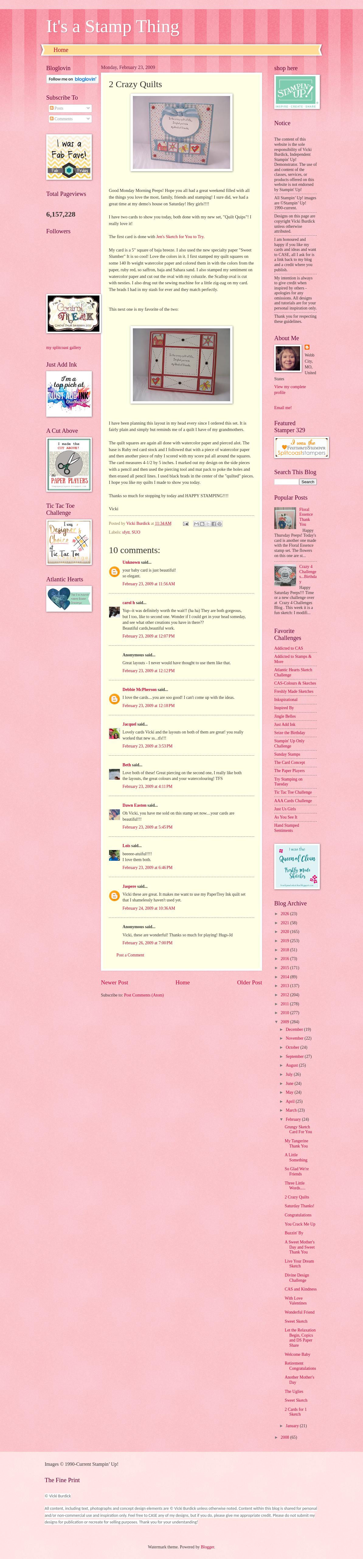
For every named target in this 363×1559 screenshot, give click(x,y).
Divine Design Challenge (297, 1278)
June (290, 1083)
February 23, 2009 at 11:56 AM (149, 584)
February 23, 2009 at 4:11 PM (147, 786)
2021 (285, 923)
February (294, 1119)
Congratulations (298, 1215)
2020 (285, 931)
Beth (127, 765)
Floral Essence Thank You (306, 517)
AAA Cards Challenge (293, 800)
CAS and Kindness (300, 1289)
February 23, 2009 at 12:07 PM (149, 636)
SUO (136, 532)
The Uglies (294, 1391)
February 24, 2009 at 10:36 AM (149, 908)
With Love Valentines (295, 1301)
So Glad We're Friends (297, 1171)
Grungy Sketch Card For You (298, 1129)
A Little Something (296, 1157)
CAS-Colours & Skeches (295, 683)
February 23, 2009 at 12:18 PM (149, 705)
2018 (285, 950)
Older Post (249, 982)
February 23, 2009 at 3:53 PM (148, 746)
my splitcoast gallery (63, 347)
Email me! (283, 407)
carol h (129, 602)
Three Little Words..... (295, 1186)
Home (61, 49)
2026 (285, 913)
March (292, 1110)
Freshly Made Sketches (293, 691)
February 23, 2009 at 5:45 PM (148, 827)
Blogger (207, 1547)
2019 (285, 940)
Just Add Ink (285, 724)
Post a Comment (130, 955)
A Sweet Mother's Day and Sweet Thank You (300, 1247)
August (292, 1065)
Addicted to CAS (288, 648)
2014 (285, 977)
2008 (285, 1437)
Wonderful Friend (299, 1312)
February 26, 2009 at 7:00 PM (148, 943)
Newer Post (114, 982)
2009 (285, 1022)
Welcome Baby (297, 1354)
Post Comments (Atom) (144, 995)
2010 (285, 1012)
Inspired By (284, 708)
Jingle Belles (285, 716)
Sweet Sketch (296, 1321)
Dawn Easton (135, 805)
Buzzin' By (294, 1233)
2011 (285, 1004)
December (295, 1029)
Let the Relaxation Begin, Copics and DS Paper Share (300, 1338)
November (295, 1038)
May (290, 1092)
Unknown (131, 562)
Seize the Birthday (289, 732)
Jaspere (129, 886)
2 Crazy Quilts (297, 1197)
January (293, 1426)
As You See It (285, 817)
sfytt (126, 532)
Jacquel (129, 724)
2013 (285, 985)
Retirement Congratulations (300, 1366)
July (290, 1074)
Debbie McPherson (140, 689)
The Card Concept (289, 762)
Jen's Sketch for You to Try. (180, 236)
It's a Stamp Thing (112, 26)
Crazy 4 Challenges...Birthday (308, 574)
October (293, 1047)
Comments (61, 119)
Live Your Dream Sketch (299, 1264)
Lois (126, 845)
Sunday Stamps (287, 754)
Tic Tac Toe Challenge (293, 792)
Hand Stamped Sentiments (286, 828)
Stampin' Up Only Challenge (289, 743)
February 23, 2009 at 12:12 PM (149, 670)
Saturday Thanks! (299, 1206)
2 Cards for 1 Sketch (295, 1412)
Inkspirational (286, 699)
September (295, 1056)
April (291, 1101)
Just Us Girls (285, 809)
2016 (285, 958)
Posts (57, 108)
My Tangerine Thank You (296, 1143)
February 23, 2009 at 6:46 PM (148, 867)
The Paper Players (289, 770)
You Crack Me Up (300, 1224)
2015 (285, 968)
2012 (285, 995)
